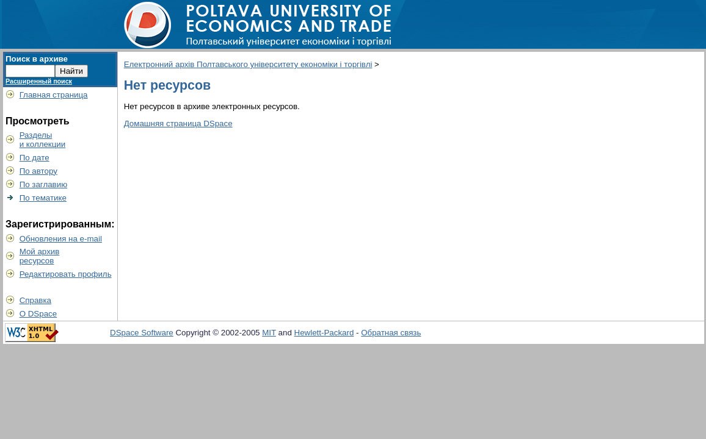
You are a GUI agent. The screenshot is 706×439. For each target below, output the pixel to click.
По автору (38, 171)
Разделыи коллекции (43, 139)
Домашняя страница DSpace (178, 123)
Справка (35, 300)
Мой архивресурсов (40, 256)
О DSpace (38, 313)
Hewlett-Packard (324, 332)
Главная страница (54, 94)
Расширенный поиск (38, 81)
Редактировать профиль (66, 274)
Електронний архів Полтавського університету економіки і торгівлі (248, 64)
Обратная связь (391, 332)
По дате (34, 157)
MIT (269, 332)
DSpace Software (141, 332)
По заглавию (44, 184)
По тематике (43, 197)
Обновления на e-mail (61, 238)
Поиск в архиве (36, 58)
